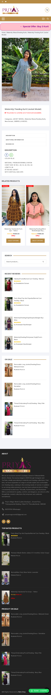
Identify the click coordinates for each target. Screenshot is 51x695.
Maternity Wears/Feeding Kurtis (17, 32)
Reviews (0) (10, 144)
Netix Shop (22, 692)
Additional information (15, 140)
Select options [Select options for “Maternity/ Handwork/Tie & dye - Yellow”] (13, 240)
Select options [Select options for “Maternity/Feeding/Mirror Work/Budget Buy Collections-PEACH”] (37, 240)
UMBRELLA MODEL (20, 121)
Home (4, 32)
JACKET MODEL (18, 119)
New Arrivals (9, 121)
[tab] (25, 135)
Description (10, 135)
